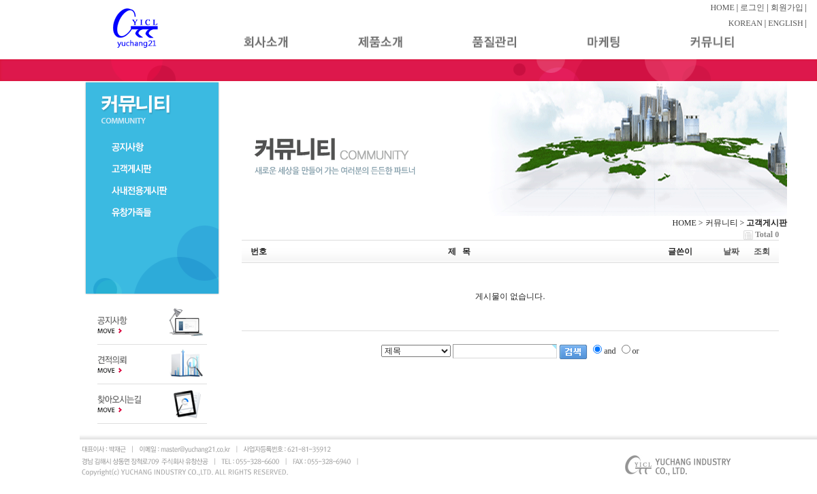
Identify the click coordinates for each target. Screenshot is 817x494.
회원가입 (787, 7)
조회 (762, 251)
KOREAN (745, 23)
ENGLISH (785, 23)
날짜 (731, 251)
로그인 (752, 7)
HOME (722, 7)
